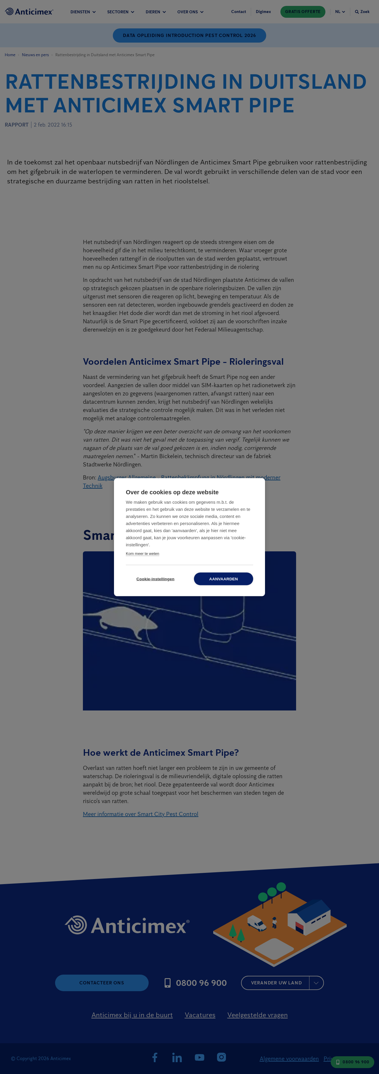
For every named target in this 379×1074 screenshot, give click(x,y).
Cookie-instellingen (155, 578)
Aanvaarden (223, 578)
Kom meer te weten (142, 553)
